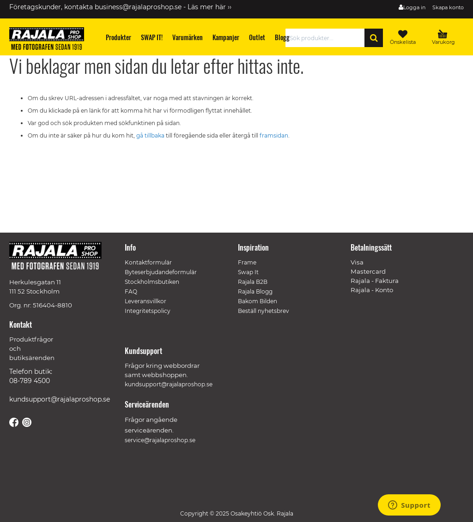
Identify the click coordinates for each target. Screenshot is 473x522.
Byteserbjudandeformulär (161, 272)
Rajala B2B (252, 281)
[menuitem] (118, 37)
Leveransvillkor (145, 301)
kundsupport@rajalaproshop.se (59, 399)
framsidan (274, 135)
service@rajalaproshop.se (160, 440)
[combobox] (327, 38)
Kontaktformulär (148, 262)
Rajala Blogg (255, 291)
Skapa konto (448, 7)
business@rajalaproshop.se (138, 7)
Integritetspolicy (147, 310)
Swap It (248, 272)
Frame (247, 262)
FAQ (131, 291)
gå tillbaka (151, 135)
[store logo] (50, 40)
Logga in (414, 7)
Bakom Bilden (257, 301)
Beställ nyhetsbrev (263, 310)
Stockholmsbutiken (152, 281)
